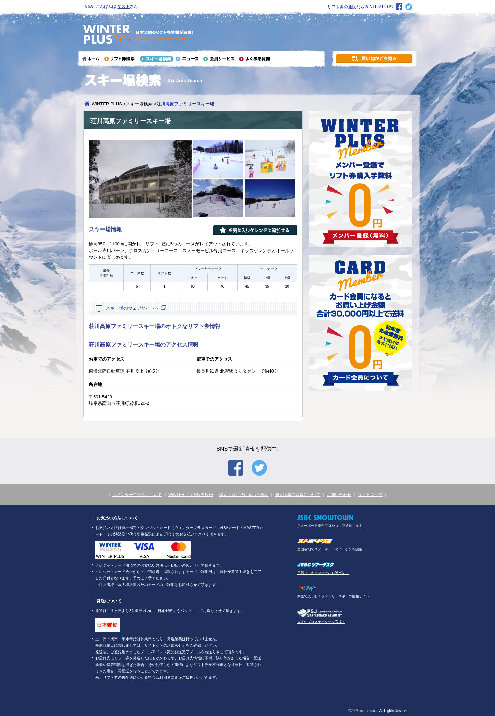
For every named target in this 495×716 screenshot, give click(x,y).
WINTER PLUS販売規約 (190, 494)
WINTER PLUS (107, 103)
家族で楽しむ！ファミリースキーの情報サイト (333, 596)
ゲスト (123, 6)
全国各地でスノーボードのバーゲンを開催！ (331, 549)
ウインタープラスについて (137, 494)
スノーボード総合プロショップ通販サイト (329, 525)
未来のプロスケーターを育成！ (321, 622)
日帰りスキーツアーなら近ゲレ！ (323, 573)
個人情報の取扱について (297, 494)
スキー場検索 (139, 103)
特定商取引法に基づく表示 (244, 494)
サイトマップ (370, 494)
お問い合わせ (339, 494)
